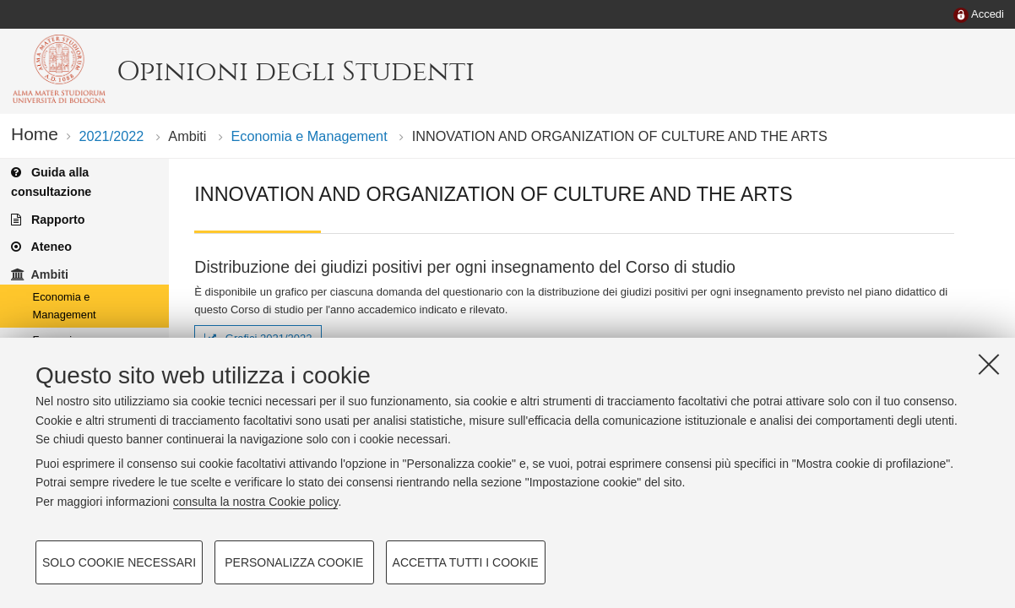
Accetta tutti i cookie (466, 562)
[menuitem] (978, 15)
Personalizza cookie (294, 562)
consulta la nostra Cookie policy (256, 501)
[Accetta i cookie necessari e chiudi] (988, 363)
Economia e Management (309, 136)
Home (34, 134)
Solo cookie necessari (119, 562)
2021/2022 (111, 136)
